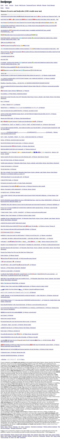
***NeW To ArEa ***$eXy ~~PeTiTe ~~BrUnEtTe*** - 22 (13, 212)
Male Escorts (22, 5)
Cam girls (24, 436)
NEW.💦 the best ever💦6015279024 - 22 (10, 283)
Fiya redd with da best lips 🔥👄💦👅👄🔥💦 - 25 (12, 334)
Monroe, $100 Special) (49, 124)
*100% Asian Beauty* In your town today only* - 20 (12, 177)
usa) (40, 70)
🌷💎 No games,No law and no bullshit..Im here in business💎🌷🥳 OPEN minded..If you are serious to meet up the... (28, 48)
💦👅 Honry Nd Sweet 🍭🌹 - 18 (8, 261)
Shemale (48, 436)
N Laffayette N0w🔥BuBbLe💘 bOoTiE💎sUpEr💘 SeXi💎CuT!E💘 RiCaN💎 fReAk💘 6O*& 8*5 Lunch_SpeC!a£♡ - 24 (29, 274)
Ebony (2, 436)
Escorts (16, 5)
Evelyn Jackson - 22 (5, 255)
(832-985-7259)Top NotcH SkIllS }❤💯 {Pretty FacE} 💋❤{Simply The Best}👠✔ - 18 (20, 226)
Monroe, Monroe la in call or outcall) (36, 186)
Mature (12, 434)
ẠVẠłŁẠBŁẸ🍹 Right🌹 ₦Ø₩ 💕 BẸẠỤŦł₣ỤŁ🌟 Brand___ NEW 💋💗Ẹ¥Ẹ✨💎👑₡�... (21, 241)
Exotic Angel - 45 (5, 331)
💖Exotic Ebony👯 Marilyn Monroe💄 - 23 (10, 258)
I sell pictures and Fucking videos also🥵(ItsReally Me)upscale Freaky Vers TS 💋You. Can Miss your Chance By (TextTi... (29, 16)
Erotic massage (4, 437)
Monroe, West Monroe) (29, 146)
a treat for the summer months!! (8, 223)
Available (14, 436)
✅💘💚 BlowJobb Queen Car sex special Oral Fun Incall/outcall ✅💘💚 (18, 34)
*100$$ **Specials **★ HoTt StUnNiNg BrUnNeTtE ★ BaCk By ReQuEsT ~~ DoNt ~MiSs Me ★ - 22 (24, 295)
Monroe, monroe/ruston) (30, 312)
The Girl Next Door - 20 (6, 169)
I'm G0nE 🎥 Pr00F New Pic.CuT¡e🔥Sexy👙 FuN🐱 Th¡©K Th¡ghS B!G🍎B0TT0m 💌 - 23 (22, 340)
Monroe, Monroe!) (16, 192)
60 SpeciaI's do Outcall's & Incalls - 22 (10, 183)
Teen (32, 434)
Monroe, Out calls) (33, 337)
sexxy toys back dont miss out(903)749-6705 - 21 (12, 110)
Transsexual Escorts (31, 5)
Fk (9, 437)
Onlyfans (30, 436)
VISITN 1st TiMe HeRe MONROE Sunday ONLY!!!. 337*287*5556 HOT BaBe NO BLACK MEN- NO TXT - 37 (26, 113)
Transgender (42, 436)
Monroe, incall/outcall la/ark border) (51, 244)
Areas (6, 5)
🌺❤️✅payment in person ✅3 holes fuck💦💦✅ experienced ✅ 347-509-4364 (20, 70)
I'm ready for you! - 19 (6, 192)
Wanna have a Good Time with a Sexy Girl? (11, 97)
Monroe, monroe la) (29, 143)
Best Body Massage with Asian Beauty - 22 (11, 247)
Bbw (43, 434)
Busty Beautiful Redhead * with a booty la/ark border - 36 (14, 304)
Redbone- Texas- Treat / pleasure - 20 (10, 215)
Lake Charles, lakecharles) (25, 183)
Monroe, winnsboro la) (14, 331)
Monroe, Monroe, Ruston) (30, 189)
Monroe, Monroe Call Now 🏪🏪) (50, 241)
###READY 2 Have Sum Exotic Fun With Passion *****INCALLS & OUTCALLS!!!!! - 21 (21, 235)
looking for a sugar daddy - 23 (8, 271)
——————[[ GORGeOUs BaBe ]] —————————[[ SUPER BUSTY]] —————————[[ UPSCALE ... (27, 132)
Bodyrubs (39, 5)
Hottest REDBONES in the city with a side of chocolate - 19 (14, 337)
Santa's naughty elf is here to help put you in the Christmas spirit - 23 (17, 156)
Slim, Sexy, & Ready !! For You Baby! (9, 172)
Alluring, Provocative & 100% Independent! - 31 (12, 189)
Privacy (10, 426)
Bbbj (18, 437)
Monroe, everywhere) (47, 235)
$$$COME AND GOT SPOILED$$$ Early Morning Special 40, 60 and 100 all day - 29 (21, 349)
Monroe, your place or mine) (31, 110)
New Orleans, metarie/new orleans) (18, 93)
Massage (44, 5)
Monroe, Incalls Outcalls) (50, 75)
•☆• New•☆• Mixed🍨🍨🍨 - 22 (8, 104)
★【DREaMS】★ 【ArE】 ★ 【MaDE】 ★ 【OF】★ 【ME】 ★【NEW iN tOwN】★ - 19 (22, 124)
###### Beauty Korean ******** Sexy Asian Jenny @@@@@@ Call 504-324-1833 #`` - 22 (22, 300)
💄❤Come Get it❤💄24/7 (7, 42)
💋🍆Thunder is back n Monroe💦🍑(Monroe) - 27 (13, 90)
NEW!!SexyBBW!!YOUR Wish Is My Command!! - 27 (13, 149)
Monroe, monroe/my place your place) (16, 140)
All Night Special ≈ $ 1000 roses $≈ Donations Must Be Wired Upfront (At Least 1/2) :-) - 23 (22, 75)
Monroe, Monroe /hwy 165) (18, 352)
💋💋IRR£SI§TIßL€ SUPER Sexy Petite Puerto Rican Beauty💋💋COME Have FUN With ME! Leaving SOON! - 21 (28, 344)
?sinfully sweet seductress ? (7, 163)
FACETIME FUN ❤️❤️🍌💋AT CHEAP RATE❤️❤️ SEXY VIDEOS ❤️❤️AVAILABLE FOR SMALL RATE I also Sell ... (28, 19)
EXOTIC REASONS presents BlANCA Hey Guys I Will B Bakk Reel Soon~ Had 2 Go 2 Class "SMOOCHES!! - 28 (27, 200)
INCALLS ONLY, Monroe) (47, 349)
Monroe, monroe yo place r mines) (27, 215)
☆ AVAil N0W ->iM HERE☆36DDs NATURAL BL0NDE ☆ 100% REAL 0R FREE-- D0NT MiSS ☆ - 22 (24, 238)
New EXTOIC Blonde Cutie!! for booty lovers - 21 (12, 143)
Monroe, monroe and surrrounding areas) (36, 212)
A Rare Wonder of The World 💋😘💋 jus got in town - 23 (14, 186)
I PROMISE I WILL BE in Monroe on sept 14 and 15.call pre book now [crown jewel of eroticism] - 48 (24, 204)
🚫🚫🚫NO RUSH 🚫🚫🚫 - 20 (8, 232)
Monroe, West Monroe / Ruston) (41, 156)
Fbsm (12, 437)
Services (11, 5)
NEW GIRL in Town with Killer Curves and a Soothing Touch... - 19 (16, 278)
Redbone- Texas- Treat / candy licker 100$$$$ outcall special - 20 (16, 286)
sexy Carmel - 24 (5, 315)
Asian (53, 434)
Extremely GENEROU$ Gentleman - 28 (10, 355)
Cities (2, 5)
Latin (46, 434)
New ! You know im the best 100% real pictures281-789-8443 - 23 (16, 229)
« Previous (3, 359)
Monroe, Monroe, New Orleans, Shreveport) (25, 327)
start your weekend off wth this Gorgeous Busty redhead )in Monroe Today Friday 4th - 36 (22, 86)
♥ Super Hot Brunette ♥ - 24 (7, 166)
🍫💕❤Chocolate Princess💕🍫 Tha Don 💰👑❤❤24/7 (14, 45)
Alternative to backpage (36, 426)
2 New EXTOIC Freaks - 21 (7, 180)
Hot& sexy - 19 (4, 267)
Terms (6, 426)
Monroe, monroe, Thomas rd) (48, 226)
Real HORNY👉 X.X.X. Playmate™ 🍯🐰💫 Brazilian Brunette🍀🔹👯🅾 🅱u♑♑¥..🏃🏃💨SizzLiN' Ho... (26, 152)
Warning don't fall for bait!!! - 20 (8, 118)
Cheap (40, 434)
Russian (25, 434)
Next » (23, 359)
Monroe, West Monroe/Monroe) (23, 118)
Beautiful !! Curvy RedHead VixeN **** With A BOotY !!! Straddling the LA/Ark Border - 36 (21, 244)
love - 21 (3, 101)
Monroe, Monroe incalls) (25, 324)
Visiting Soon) (30, 252)
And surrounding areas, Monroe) (28, 258)
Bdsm (28, 434)
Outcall (17, 434)
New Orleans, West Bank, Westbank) (17, 267)
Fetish (2, 434)
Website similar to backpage (50, 426)
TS (19, 426)
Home (2, 426)
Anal (5, 436)
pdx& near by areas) (21, 223)
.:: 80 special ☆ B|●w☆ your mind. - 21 (10, 324)
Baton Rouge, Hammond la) (31, 334)
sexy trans (3, 59)
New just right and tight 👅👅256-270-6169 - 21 (12, 146)
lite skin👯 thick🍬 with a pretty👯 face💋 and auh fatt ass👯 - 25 (16, 264)
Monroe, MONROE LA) (53, 204)
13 (18, 359)
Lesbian (9, 436)
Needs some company (6, 318)
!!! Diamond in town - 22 (6, 352)
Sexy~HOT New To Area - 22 (7, 160)
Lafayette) (17, 271)
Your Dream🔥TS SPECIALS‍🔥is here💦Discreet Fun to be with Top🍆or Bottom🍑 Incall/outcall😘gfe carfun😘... (27, 22)
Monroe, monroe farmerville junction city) (37, 304)
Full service (35, 436)
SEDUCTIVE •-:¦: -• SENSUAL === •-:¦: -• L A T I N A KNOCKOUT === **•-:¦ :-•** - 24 (20, 107)
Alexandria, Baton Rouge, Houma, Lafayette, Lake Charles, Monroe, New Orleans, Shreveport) (37, 163)
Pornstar (19, 436)
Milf (52, 436)
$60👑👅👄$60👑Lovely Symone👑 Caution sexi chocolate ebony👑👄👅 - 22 (19, 121)
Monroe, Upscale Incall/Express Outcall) (34, 289)
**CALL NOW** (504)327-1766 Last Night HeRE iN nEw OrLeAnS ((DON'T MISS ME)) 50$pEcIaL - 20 (25, 195)
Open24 (36, 434)
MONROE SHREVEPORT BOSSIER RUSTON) (38, 83)
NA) (57, 19)
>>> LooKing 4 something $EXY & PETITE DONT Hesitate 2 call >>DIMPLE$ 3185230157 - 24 (23, 78)
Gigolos (57, 434)
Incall (20, 434)
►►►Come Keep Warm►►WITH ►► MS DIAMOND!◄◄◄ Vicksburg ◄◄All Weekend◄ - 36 (24, 307)
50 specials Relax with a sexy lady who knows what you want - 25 (16, 321)
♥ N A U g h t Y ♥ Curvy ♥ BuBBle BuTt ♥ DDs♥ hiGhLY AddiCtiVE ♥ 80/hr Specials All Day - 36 (23, 207)
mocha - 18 (3, 140)
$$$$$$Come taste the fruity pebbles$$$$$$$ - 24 (12, 312)
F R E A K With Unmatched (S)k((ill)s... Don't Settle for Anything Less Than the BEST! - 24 (22, 127)
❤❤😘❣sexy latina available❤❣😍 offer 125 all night (13, 67)
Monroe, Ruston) (15, 255)
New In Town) (29, 67)
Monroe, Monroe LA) (31, 149)
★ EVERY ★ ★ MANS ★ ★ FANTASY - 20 (16, 292)
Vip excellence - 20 (5, 93)
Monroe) (27, 90)
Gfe (15, 437)
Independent (7, 434)
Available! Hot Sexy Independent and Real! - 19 (12, 218)
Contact (25, 428)
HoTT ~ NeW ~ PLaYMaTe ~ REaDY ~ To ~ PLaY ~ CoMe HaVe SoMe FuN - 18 (19, 136)
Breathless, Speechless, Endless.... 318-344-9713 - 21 (13, 83)
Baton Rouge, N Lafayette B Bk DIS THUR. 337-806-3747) (15, 275)
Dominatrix (23, 437)
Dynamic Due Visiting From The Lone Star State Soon (13, 252)
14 (20, 359)
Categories (27, 426)
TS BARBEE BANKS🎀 (6, 56)
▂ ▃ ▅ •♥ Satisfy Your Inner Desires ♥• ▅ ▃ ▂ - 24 (12, 289)
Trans (50, 434)
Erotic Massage (51, 5)
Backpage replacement (16, 428)
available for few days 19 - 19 (7, 327)
